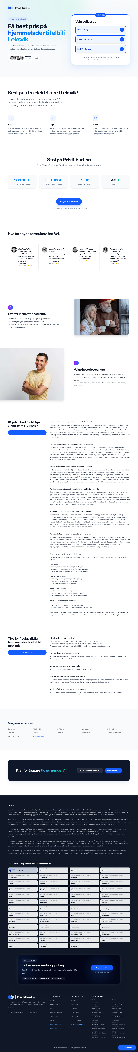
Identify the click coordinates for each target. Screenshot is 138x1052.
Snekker (60, 733)
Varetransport (76, 1020)
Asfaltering (60, 729)
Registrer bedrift (102, 968)
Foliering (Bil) (37, 729)
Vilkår (52, 1020)
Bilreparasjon (86, 733)
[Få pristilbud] (127, 1047)
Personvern (54, 1016)
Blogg (52, 1008)
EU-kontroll (11, 729)
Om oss (52, 1000)
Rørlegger (11, 733)
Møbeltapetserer (13, 736)
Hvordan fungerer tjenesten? (90, 770)
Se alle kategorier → (39, 736)
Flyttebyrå (74, 1016)
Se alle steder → (55, 1028)
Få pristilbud (27, 433)
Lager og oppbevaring (114, 733)
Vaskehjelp (75, 1012)
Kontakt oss (54, 1004)
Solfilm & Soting (112, 729)
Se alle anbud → (55, 1024)
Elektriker (74, 1008)
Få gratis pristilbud (69, 201)
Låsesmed (85, 729)
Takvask (35, 733)
